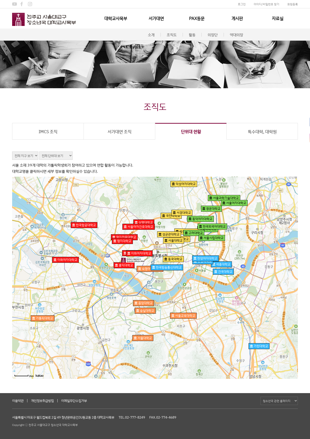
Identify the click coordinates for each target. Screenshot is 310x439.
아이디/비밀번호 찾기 (266, 4)
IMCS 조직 (48, 131)
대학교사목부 (115, 18)
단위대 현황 (191, 131)
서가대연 (156, 18)
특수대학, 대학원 (262, 131)
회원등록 (292, 4)
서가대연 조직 (119, 131)
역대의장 (236, 34)
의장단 (213, 34)
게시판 (237, 18)
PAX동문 (197, 18)
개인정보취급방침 (42, 400)
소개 (151, 34)
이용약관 (18, 400)
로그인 (242, 4)
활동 (192, 34)
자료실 (277, 18)
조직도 (172, 34)
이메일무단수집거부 (74, 400)
